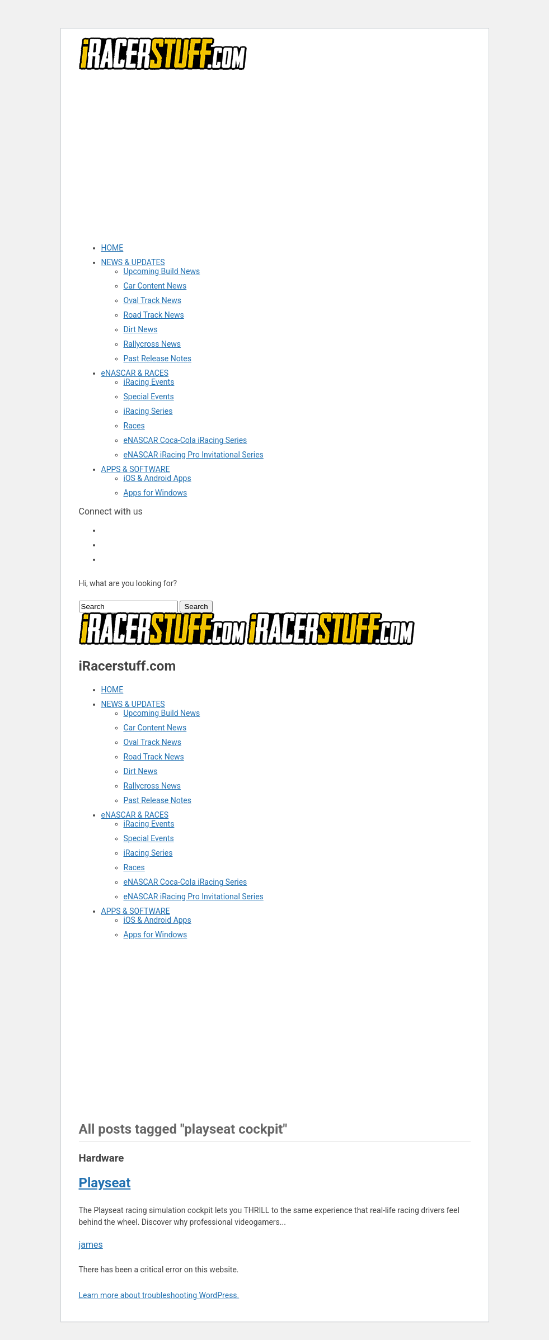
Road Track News (154, 314)
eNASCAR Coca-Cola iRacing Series (185, 440)
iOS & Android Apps (157, 478)
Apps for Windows (155, 492)
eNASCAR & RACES (135, 373)
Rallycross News (152, 343)
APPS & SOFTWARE (135, 469)
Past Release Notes (157, 358)
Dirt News (141, 329)
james (91, 1244)
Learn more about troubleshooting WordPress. (159, 1295)
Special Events (149, 396)
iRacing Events (149, 382)
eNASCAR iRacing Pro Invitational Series (194, 454)
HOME (112, 247)
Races (134, 425)
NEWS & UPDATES (133, 262)
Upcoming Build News (162, 271)
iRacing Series (148, 411)
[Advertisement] (275, 156)
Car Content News (155, 285)
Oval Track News (153, 300)
